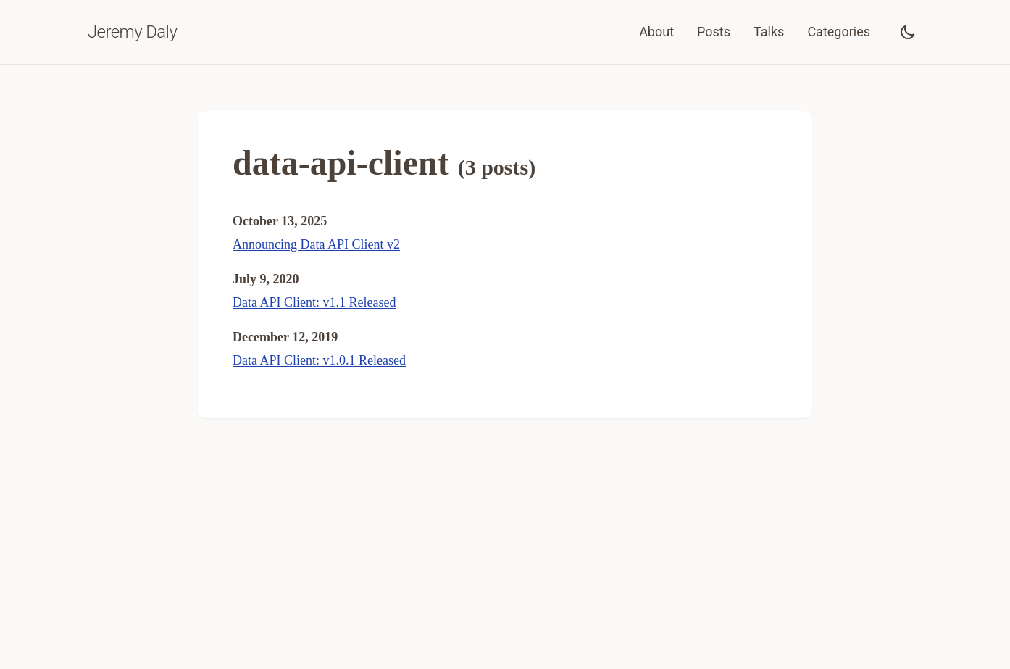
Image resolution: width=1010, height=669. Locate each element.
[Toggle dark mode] (907, 31)
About (656, 31)
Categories (838, 31)
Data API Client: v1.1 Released (314, 302)
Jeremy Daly (132, 32)
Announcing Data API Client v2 (316, 244)
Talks (769, 31)
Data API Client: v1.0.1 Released (319, 360)
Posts (713, 31)
